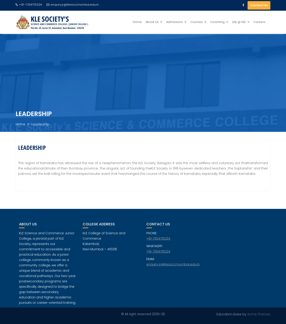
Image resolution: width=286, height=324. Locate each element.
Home (137, 22)
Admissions (174, 22)
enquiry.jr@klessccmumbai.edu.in (72, 4)
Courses (196, 22)
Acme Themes (258, 314)
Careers (259, 22)
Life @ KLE (239, 22)
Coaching (217, 22)
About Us (152, 22)
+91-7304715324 (158, 240)
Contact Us (259, 5)
